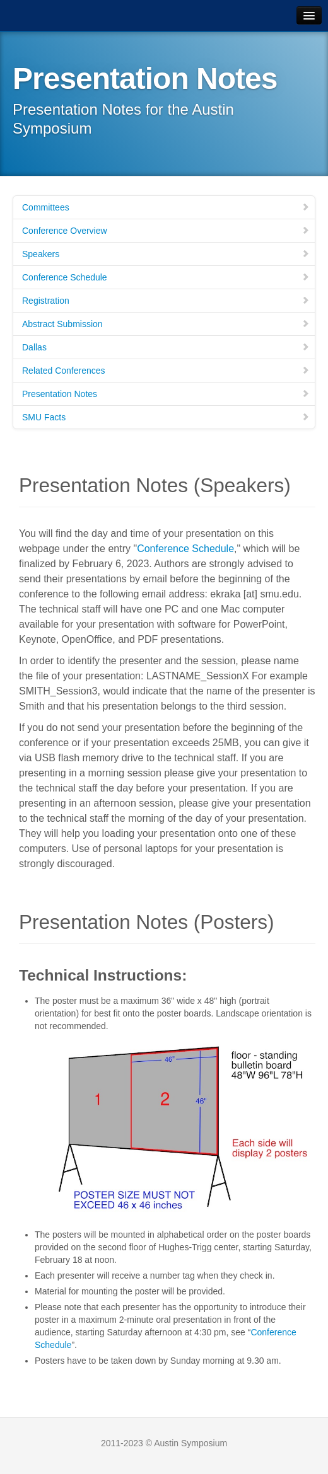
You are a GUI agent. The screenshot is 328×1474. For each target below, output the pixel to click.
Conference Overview (166, 231)
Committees (166, 207)
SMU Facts (166, 417)
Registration (166, 301)
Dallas (166, 347)
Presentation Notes (166, 394)
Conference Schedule (166, 277)
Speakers (166, 254)
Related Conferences (166, 371)
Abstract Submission (166, 324)
